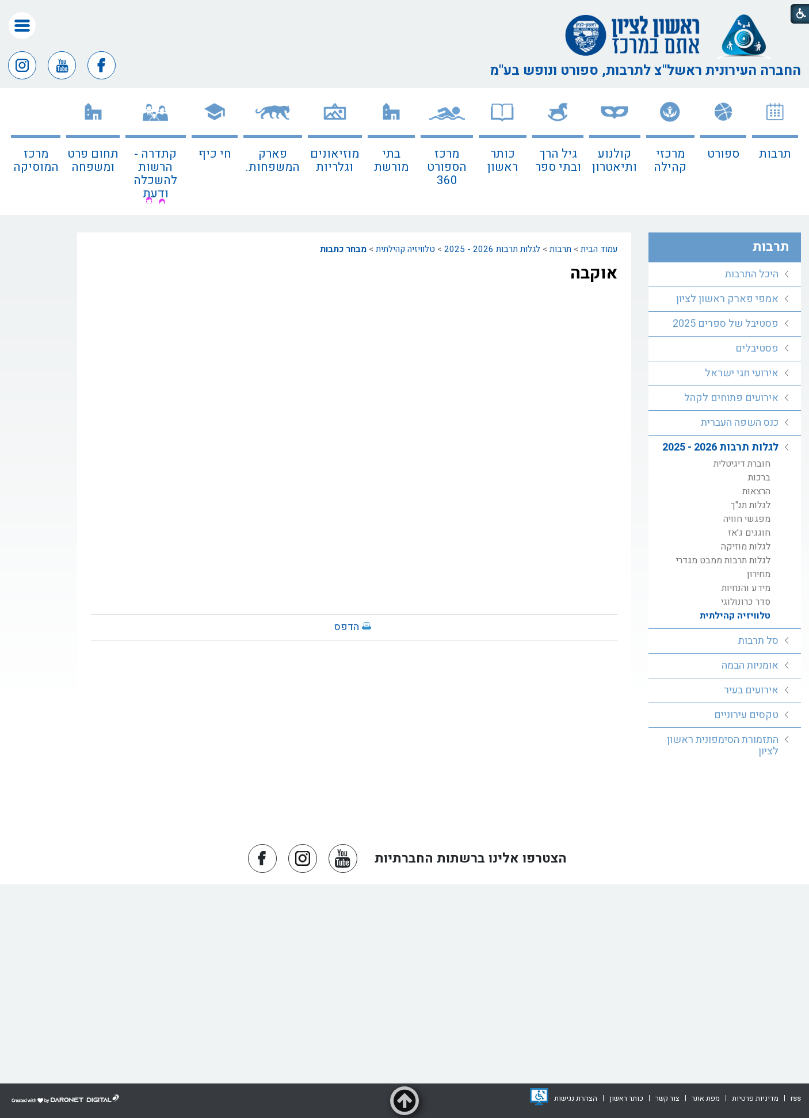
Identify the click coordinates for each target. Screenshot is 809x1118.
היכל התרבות (752, 274)
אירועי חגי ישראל (742, 373)
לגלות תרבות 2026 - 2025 (492, 249)
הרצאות (756, 491)
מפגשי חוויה (746, 519)
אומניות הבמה (750, 665)
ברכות (759, 477)
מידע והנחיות (746, 588)
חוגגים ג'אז (749, 533)
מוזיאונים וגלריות (334, 160)
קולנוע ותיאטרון (614, 160)
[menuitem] (775, 152)
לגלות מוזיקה (745, 547)
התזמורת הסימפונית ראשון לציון (723, 745)
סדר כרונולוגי (745, 602)
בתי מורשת (391, 160)
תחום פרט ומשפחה (93, 160)
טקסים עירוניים (746, 715)
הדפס (346, 627)
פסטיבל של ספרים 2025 (726, 323)
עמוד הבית (599, 249)
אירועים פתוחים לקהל (731, 398)
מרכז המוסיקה (36, 160)
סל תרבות (758, 640)
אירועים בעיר (751, 690)
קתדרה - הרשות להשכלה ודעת (155, 174)
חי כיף (215, 154)
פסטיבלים (757, 348)
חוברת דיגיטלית (741, 464)
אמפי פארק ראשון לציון (727, 299)
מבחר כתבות (343, 249)
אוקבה (593, 273)
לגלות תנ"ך (750, 505)
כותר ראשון (502, 160)
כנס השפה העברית (740, 422)
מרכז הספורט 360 (447, 167)
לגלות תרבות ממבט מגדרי (723, 560)
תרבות (775, 154)
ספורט (723, 154)
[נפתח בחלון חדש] (539, 1096)
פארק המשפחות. (273, 160)
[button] (22, 25)
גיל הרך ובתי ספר (558, 160)
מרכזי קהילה (670, 160)
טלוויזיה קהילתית (405, 249)
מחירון (758, 574)
